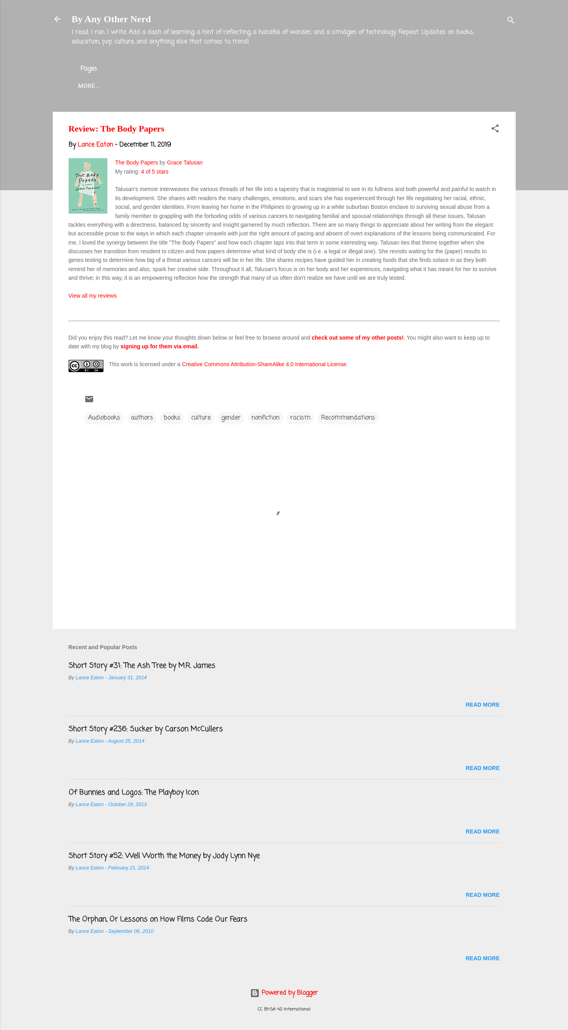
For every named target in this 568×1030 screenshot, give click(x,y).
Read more (483, 704)
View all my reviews (93, 295)
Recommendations (348, 418)
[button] (495, 130)
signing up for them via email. (159, 346)
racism (300, 418)
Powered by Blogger (284, 993)
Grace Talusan (185, 162)
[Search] (511, 22)
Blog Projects (299, 86)
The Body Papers (136, 162)
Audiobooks (104, 418)
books (172, 418)
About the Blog (136, 86)
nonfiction (265, 418)
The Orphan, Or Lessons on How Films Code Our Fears (158, 919)
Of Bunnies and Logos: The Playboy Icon (134, 792)
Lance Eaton (198, 86)
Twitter (246, 86)
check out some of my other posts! (358, 337)
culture (200, 418)
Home (87, 86)
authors (142, 418)
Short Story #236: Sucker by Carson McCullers (146, 729)
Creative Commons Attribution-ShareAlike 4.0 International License (264, 364)
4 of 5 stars (154, 171)
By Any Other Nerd (111, 19)
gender (231, 418)
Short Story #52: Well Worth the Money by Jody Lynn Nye (164, 856)
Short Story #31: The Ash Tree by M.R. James (142, 665)
